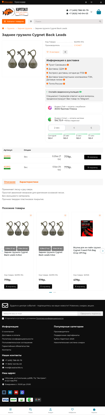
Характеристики (29, 182)
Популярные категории (68, 326)
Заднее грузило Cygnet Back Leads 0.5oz (50, 254)
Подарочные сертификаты (67, 335)
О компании (8, 331)
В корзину (93, 157)
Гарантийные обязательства (15, 346)
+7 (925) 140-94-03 (76, 13)
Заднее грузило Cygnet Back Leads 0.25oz (16, 254)
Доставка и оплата (11, 335)
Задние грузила (25, 29)
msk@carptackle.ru (14, 367)
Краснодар (20, 2)
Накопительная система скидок (69, 342)
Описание (10, 182)
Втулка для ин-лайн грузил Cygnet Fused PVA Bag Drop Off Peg (87, 251)
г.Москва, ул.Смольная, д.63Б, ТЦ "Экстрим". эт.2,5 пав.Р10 (25, 379)
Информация (10, 326)
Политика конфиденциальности (17, 339)
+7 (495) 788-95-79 (77, 10)
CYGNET (78, 46)
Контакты (6, 350)
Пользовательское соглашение (17, 342)
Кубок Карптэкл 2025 (64, 339)
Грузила (10, 29)
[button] (2, 251)
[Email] (39, 313)
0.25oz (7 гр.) (10, 249)
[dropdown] (86, 2)
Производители (61, 331)
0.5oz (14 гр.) (23, 249)
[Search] (68, 22)
